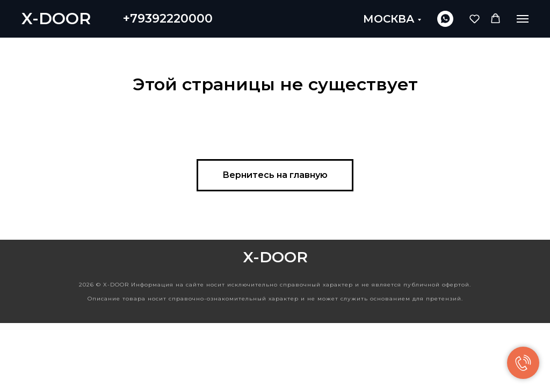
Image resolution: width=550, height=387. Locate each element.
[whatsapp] (445, 19)
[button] (474, 18)
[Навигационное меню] (523, 19)
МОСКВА (389, 18)
